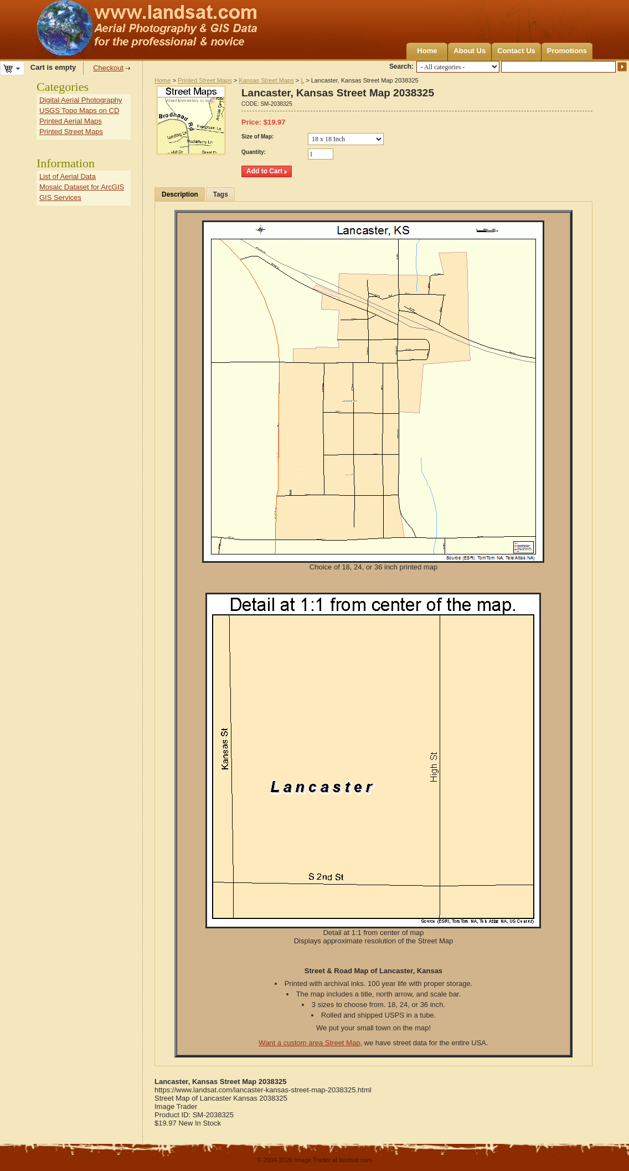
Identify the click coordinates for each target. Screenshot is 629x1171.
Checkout (108, 68)
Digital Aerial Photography (80, 100)
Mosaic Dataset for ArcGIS (81, 187)
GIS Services (60, 197)
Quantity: (253, 152)
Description (180, 194)
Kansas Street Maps (266, 80)
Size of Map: (257, 136)
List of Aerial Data (67, 176)
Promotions (567, 51)
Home (427, 51)
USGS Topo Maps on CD (79, 110)
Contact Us (516, 51)
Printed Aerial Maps (70, 121)
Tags (220, 194)
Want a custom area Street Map (309, 1043)
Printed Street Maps (205, 80)
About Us (469, 51)
